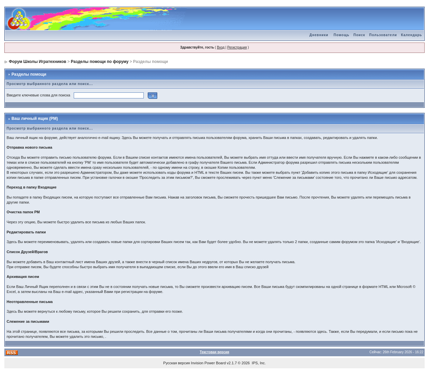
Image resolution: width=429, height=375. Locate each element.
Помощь (341, 35)
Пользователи (383, 35)
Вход (221, 47)
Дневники (318, 35)
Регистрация (237, 47)
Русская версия (176, 363)
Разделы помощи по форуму (99, 61)
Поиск (359, 35)
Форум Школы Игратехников (37, 61)
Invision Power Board (208, 363)
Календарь (411, 35)
